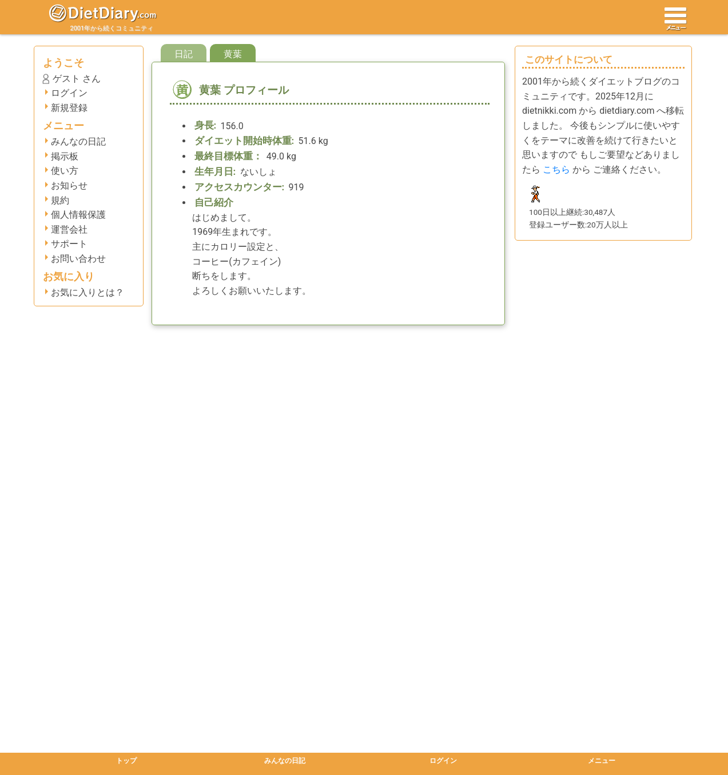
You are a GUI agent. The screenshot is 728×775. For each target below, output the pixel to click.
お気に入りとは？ (87, 292)
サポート (69, 243)
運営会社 (69, 229)
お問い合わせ (78, 258)
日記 (183, 54)
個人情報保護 (78, 214)
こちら (556, 169)
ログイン (69, 92)
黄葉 (233, 54)
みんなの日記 (78, 141)
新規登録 (69, 107)
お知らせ (69, 185)
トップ (126, 761)
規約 (60, 200)
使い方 (64, 170)
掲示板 (64, 156)
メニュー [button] (601, 761)
